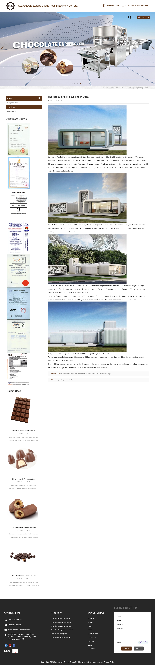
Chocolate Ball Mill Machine (60, 637)
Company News (12, 103)
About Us (91, 618)
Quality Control (93, 634)
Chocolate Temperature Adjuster (62, 630)
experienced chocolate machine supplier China (71, 357)
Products (26, 17)
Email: (119, 620)
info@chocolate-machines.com (136, 6)
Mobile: (120, 624)
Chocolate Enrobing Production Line (23, 527)
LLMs (90, 645)
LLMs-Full (91, 649)
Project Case (11, 111)
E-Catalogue (96, 17)
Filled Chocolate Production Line (23, 479)
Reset (139, 649)
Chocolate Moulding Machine (61, 622)
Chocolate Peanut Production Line (24, 576)
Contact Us (115, 17)
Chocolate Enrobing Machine (61, 626)
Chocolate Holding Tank (59, 634)
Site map (91, 641)
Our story (54, 17)
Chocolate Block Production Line (23, 430)
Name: (119, 616)
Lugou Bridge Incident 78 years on (67, 380)
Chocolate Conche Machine (60, 618)
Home (11, 17)
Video (68, 17)
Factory (91, 626)
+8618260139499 (112, 6)
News (40, 17)
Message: (120, 628)
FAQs (81, 17)
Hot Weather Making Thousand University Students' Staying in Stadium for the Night (85, 374)
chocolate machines (137, 364)
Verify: (119, 642)
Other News (119, 88)
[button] (74, 83)
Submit (126, 649)
